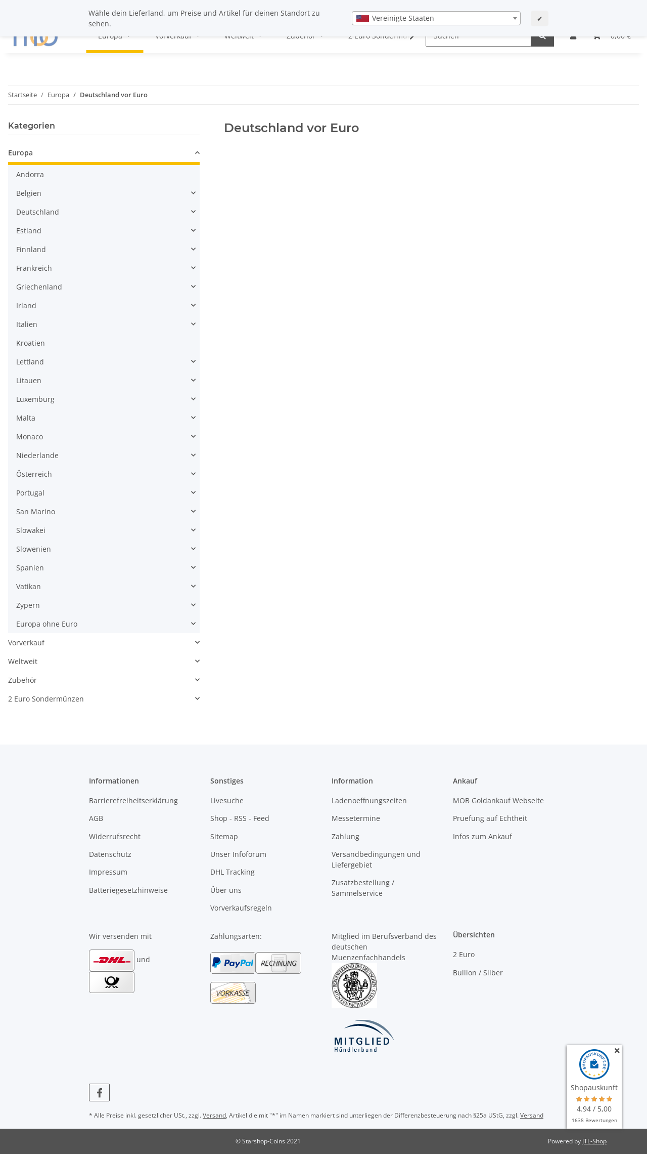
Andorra (30, 174)
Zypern (28, 605)
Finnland (31, 249)
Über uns (226, 890)
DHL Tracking (232, 872)
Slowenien (33, 549)
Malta (25, 418)
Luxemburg (35, 399)
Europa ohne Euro (46, 624)
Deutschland (37, 212)
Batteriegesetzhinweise (128, 890)
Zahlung (345, 836)
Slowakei (30, 530)
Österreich (34, 474)
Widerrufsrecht (115, 836)
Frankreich (34, 268)
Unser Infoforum (238, 854)
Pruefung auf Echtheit (490, 818)
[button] (104, 154)
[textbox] (436, 18)
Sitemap (224, 836)
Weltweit (22, 661)
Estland (28, 230)
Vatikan (28, 586)
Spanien (30, 567)
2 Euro (464, 954)
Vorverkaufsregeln (241, 908)
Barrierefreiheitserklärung (133, 800)
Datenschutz (110, 854)
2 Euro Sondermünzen (46, 699)
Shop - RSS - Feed (239, 818)
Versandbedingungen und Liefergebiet (376, 859)
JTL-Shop (594, 1141)
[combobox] (436, 18)
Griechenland (39, 287)
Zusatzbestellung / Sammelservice (363, 888)
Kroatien (30, 343)
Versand (214, 1115)
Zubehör (22, 680)
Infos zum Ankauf (482, 836)
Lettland (30, 361)
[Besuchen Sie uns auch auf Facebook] (99, 1092)
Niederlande (37, 455)
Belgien (28, 193)
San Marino (35, 511)
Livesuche (227, 800)
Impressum (108, 872)
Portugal (30, 493)
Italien (26, 324)
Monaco (29, 436)
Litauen (28, 380)
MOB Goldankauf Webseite (498, 800)
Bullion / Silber (478, 972)
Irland (26, 305)
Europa (20, 152)
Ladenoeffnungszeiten (369, 800)
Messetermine (356, 818)
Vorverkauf (26, 642)
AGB (96, 818)
